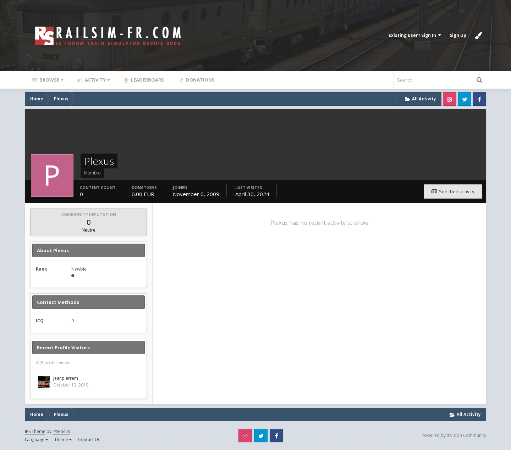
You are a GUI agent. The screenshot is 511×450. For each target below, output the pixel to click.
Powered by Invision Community (454, 435)
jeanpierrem (65, 378)
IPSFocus (61, 431)
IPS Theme (35, 431)
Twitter (464, 99)
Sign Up (458, 35)
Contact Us (89, 440)
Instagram (449, 99)
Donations (200, 80)
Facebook (479, 99)
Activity (97, 80)
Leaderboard (147, 80)
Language (36, 440)
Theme (63, 440)
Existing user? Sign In (415, 35)
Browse (50, 80)
